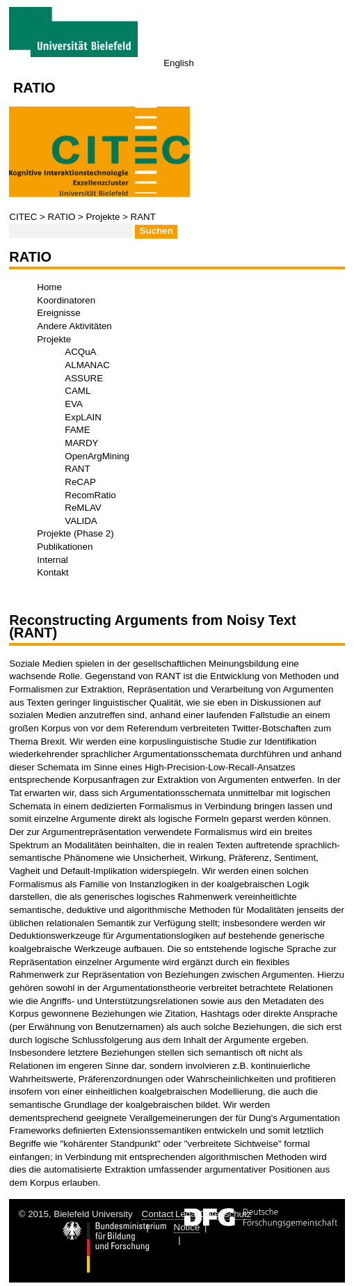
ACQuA (80, 352)
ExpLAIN (83, 417)
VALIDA (81, 521)
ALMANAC (87, 365)
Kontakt (52, 572)
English (178, 63)
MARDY (81, 443)
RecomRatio (90, 495)
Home (49, 287)
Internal (52, 560)
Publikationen (64, 546)
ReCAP (80, 482)
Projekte (103, 217)
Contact (158, 1214)
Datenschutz (225, 1214)
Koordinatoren (66, 300)
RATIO (62, 217)
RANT (143, 217)
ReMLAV (83, 507)
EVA (74, 404)
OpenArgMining (97, 456)
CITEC (23, 217)
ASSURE (84, 378)
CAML (77, 391)
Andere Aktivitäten (74, 326)
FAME (77, 429)
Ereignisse (58, 313)
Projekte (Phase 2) (75, 533)
